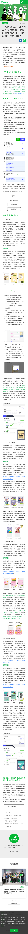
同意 (14, 930)
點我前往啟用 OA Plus (19, 93)
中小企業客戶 (8, 826)
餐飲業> (14, 196)
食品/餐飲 (15, 823)
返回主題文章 (14, 903)
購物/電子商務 (8, 823)
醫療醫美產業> (14, 209)
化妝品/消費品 (8, 821)
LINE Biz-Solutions (9, 816)
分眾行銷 (7, 818)
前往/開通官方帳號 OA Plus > (14, 806)
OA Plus (21, 823)
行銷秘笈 (15, 821)
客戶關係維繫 (14, 818)
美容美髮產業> (14, 204)
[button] (12, 900)
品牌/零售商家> (14, 200)
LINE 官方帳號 (18, 816)
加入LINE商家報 (14, 851)
